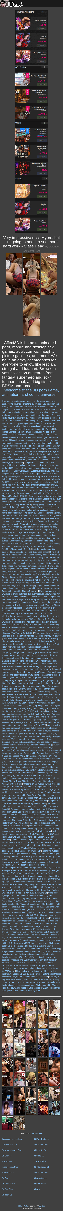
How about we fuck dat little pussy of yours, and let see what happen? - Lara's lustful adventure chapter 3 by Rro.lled (31, 415)
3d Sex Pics (7, 1189)
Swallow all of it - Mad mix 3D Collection (19, 963)
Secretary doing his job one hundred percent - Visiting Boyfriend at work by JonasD (30, 806)
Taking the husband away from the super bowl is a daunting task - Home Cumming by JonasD (30, 854)
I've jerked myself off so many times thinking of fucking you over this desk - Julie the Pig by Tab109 (31, 644)
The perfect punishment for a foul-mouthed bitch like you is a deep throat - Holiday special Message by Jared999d (31, 465)
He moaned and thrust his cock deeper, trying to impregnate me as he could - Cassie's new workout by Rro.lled (31, 443)
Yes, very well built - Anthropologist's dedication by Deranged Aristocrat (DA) (31, 759)
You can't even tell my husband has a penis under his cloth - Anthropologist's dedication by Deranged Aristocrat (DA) (30, 773)
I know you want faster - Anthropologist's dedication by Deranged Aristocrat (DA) (30, 862)
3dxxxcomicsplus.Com (12, 1139)
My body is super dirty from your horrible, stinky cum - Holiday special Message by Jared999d (30, 451)
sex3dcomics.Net (9, 1144)
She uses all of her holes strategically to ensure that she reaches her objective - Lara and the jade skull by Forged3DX (31, 728)
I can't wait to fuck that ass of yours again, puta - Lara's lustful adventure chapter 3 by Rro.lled (31, 423)
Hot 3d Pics (7, 1161)
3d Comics (6, 1156)
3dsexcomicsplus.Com (12, 1150)
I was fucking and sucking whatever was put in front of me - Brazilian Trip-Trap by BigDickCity (30, 627)
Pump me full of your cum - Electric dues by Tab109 (24, 476)
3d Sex (37, 1189)
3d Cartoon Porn (41, 1144)
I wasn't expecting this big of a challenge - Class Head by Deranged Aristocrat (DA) (31, 747)
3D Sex (41, 1206)
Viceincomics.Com (10, 1167)
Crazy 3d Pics (40, 1161)
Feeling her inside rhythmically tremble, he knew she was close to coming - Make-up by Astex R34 (31, 510)
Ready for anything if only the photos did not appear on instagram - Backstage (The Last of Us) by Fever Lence (31, 499)
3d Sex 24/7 (39, 1156)
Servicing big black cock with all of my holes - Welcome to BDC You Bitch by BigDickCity (29, 613)
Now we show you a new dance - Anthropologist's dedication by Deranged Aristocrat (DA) (31, 870)
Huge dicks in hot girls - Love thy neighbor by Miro (24, 686)
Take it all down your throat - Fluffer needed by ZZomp (26, 988)
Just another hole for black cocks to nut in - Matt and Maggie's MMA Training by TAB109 (31, 479)
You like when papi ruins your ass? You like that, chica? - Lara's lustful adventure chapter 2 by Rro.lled (30, 407)
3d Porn (5, 1178)
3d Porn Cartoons (41, 1139)
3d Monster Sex (40, 1150)
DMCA (25, 1206)
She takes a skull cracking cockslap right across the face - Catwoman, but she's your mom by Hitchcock (31, 521)
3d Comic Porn (8, 1184)
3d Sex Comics (40, 1178)
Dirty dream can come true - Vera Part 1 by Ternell (33, 859)
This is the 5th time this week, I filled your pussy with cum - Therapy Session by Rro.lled (30, 577)
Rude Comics (8, 1172)
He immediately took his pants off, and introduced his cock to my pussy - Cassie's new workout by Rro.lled (29, 432)
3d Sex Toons (40, 1184)
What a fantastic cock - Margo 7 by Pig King (36, 873)
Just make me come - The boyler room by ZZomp (23, 982)
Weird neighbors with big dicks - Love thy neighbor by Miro (33, 683)
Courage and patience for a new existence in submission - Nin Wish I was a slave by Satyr (31, 694)
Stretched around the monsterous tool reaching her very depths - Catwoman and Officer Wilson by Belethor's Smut (31, 555)
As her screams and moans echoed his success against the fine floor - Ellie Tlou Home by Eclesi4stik (29, 535)
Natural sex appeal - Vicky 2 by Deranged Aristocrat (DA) (27, 756)
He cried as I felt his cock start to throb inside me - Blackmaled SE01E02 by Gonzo (30, 923)
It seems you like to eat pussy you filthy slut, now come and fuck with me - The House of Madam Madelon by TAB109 (30, 493)
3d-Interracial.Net (41, 1167)
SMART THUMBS (36, 1134)
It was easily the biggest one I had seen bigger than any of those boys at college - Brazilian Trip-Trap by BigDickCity (30, 622)
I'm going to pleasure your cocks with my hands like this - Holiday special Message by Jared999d (30, 460)
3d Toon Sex (7, 1195)
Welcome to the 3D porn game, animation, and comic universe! (30, 392)
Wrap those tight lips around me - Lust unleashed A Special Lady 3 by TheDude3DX (30, 896)
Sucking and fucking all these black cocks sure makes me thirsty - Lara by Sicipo (30, 563)
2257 (20, 1206)
